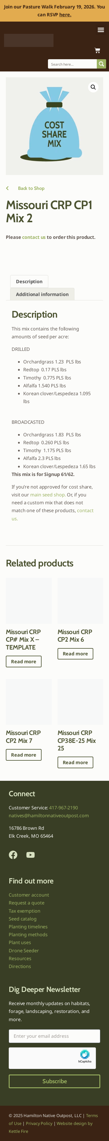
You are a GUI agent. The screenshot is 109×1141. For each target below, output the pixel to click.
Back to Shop (25, 188)
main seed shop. (48, 494)
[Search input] (72, 64)
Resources (20, 958)
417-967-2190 (63, 807)
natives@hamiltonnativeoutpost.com (49, 815)
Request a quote (26, 903)
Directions (20, 966)
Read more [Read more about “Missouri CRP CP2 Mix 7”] (23, 755)
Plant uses (20, 942)
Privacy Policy (39, 1123)
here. (65, 14)
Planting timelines (28, 926)
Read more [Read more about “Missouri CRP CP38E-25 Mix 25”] (75, 762)
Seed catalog (23, 919)
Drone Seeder (24, 950)
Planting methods (28, 934)
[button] (101, 29)
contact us (34, 237)
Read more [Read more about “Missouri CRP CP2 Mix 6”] (75, 653)
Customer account (29, 895)
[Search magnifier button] (101, 64)
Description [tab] (29, 281)
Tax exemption (24, 911)
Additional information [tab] (42, 294)
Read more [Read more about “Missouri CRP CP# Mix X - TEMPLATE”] (23, 661)
